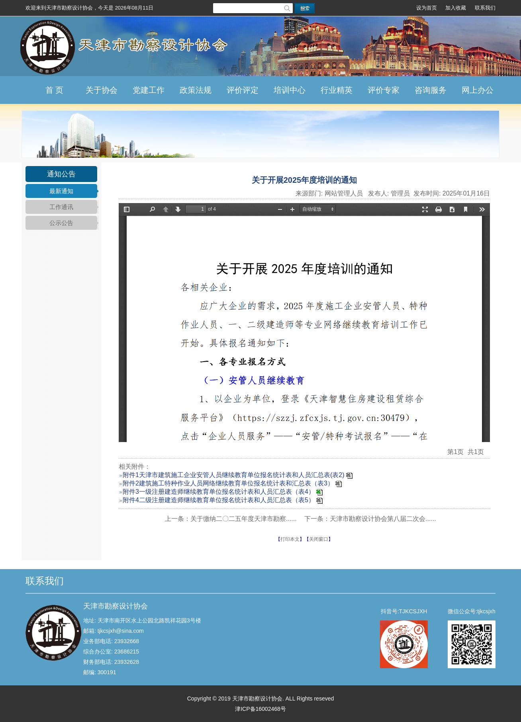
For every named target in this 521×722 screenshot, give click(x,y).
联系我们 (485, 8)
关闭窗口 (318, 539)
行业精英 (337, 90)
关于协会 (102, 90)
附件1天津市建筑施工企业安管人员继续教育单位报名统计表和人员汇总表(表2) (233, 475)
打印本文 (290, 539)
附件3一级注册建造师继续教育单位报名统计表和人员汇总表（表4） (219, 491)
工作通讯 (61, 206)
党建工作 (149, 90)
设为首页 (426, 8)
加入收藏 (455, 8)
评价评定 (243, 90)
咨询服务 (431, 90)
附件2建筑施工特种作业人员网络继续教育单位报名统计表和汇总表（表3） (228, 483)
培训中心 (290, 90)
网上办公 (478, 90)
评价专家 (384, 90)
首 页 (54, 90)
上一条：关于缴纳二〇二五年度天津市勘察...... (231, 518)
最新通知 (61, 191)
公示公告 (61, 222)
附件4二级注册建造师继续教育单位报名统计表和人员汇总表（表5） (219, 500)
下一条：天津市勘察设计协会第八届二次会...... (370, 518)
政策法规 (196, 90)
